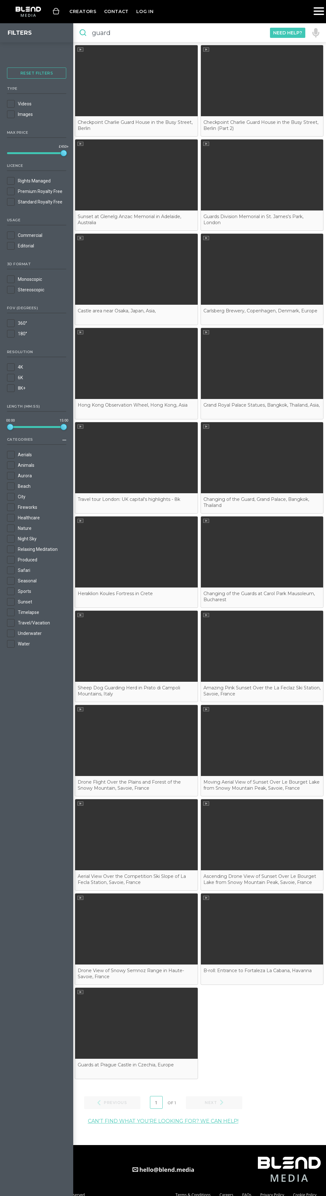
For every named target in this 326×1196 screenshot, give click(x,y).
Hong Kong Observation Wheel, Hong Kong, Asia (133, 405)
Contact (116, 11)
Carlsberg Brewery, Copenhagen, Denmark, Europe (260, 311)
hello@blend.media (167, 1169)
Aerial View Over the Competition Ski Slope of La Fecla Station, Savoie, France (132, 879)
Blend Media (28, 12)
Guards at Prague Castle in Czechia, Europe (126, 1065)
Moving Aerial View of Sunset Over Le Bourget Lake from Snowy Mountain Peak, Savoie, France (261, 785)
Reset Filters (36, 73)
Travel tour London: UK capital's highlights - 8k (129, 499)
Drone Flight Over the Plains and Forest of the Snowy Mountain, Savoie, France (129, 785)
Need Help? (287, 33)
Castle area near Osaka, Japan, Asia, (117, 311)
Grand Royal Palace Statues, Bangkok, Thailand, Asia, (261, 405)
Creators (82, 11)
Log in (144, 11)
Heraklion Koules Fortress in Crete (115, 593)
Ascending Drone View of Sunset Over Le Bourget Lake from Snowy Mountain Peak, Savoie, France (259, 879)
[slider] (63, 153)
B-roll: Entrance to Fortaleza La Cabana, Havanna (257, 970)
